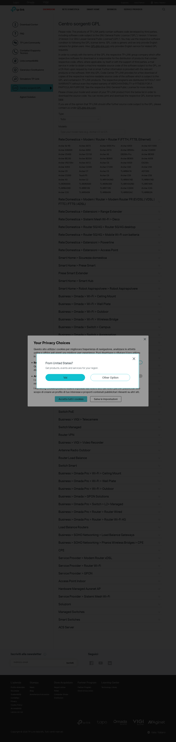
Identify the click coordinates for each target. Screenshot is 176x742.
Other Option (110, 377)
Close (134, 358)
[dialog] (88, 371)
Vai (65, 377)
